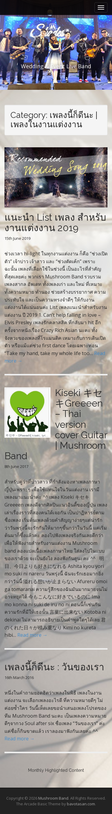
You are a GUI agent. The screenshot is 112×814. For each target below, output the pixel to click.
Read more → (32, 635)
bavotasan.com (81, 804)
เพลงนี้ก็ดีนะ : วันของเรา (54, 666)
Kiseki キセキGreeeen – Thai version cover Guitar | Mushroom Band (55, 424)
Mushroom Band (53, 798)
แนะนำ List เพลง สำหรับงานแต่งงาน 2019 (55, 222)
